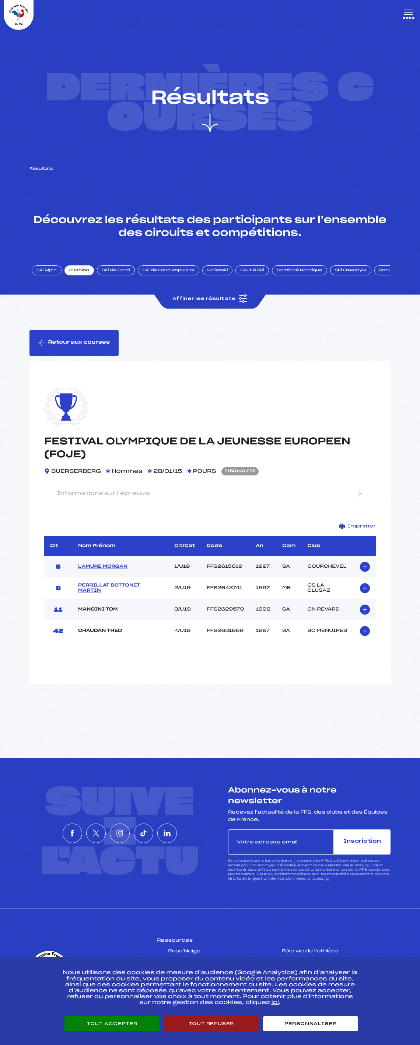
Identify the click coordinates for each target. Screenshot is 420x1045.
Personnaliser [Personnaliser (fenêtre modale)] (310, 1023)
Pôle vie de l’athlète (309, 951)
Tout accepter (112, 1023)
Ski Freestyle (351, 270)
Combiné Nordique (299, 270)
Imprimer (357, 526)
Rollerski (217, 270)
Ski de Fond (116, 270)
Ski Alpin (46, 270)
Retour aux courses (74, 343)
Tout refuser (211, 1023)
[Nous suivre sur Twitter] (86, 833)
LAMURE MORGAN (102, 566)
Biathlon (79, 270)
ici (327, 878)
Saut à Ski (252, 270)
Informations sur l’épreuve (210, 493)
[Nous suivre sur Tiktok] (153, 833)
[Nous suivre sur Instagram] (119, 833)
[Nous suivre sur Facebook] (52, 833)
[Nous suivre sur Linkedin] (187, 833)
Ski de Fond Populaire (169, 270)
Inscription (362, 841)
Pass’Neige (184, 951)
